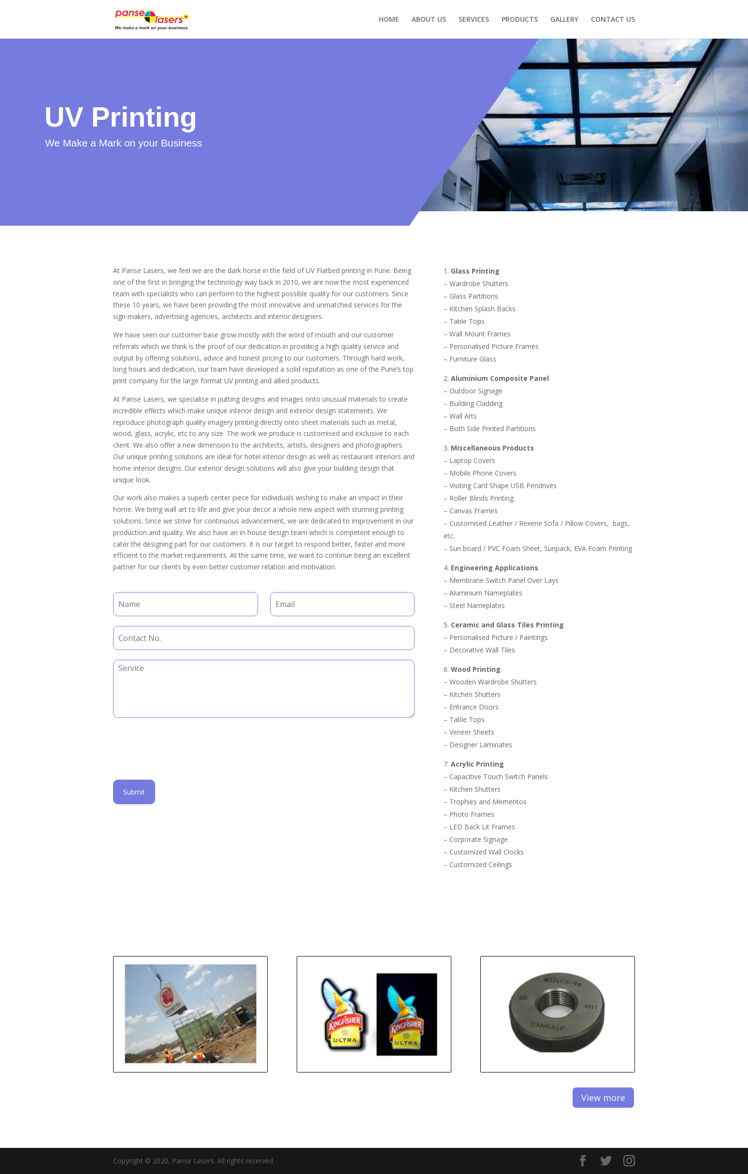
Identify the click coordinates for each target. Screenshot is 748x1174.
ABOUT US (429, 20)
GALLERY (564, 20)
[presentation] (186, 763)
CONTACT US (613, 20)
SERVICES (474, 20)
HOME (389, 20)
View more (603, 1097)
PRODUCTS (520, 20)
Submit (134, 792)
